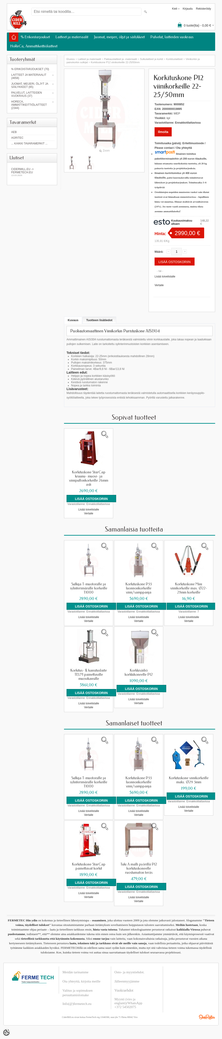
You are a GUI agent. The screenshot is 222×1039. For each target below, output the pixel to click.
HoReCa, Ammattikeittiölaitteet (33, 46)
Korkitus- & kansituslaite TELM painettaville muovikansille (88, 674)
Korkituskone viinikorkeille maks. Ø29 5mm (189, 780)
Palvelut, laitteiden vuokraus (171, 37)
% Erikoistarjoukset (35, 37)
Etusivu (71, 59)
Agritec (17, 137)
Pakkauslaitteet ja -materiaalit (120, 59)
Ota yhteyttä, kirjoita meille (81, 981)
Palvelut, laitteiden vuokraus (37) (26, 94)
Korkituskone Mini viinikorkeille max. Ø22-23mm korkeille (188, 588)
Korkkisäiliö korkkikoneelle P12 (139, 672)
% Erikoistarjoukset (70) (30, 69)
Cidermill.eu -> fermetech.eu (32, 172)
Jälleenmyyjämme (127, 981)
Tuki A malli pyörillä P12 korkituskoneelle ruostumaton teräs (138, 868)
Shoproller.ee (207, 1017)
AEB (14, 132)
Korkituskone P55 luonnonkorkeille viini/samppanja (139, 588)
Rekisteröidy (203, 8)
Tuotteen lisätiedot (99, 320)
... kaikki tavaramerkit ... (29, 143)
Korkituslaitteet (174, 59)
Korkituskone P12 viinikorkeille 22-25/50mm (115, 62)
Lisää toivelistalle (165, 276)
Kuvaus (73, 320)
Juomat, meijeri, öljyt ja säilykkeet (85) (29, 85)
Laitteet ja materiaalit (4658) (28, 76)
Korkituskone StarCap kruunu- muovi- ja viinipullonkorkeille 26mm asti (88, 478)
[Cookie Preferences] (6, 1032)
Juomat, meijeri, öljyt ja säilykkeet (119, 37)
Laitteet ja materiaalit (72, 37)
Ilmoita (163, 132)
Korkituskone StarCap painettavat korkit (88, 866)
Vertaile (159, 285)
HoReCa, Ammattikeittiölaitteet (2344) (29, 105)
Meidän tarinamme (75, 972)
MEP (177, 113)
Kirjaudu (188, 8)
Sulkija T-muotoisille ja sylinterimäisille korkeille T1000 (88, 588)
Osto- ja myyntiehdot (129, 972)
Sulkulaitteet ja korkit (151, 59)
